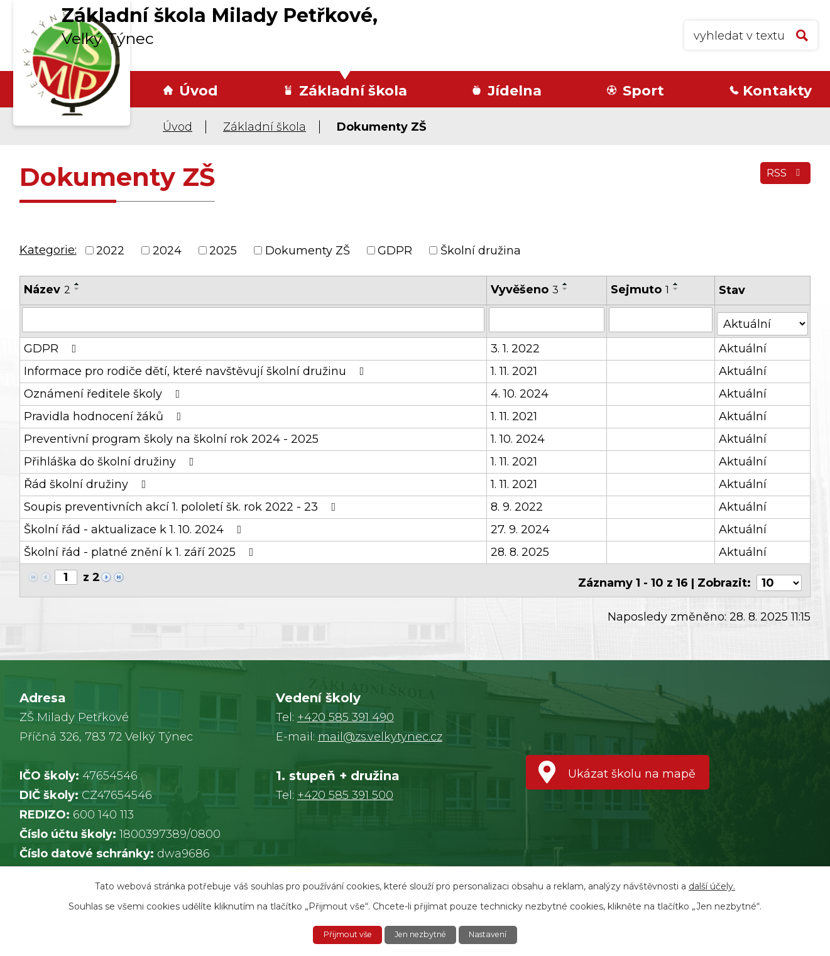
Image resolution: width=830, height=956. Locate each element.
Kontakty (777, 90)
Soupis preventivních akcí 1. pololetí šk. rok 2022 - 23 (182, 502)
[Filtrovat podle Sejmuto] (662, 319)
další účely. (712, 884)
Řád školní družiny (87, 480)
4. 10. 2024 (520, 389)
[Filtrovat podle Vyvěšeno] (547, 319)
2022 (110, 250)
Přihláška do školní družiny (111, 457)
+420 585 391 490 (345, 708)
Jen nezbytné (421, 934)
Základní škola (353, 90)
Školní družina (480, 250)
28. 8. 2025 (520, 548)
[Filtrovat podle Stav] (763, 318)
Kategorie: (48, 250)
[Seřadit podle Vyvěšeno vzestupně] (566, 283)
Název (47, 289)
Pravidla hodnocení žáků (105, 412)
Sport (643, 90)
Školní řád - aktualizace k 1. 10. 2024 (135, 525)
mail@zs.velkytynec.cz (380, 727)
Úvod (198, 90)
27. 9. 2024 (520, 525)
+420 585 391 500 (345, 786)
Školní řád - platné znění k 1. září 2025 (141, 548)
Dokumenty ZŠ (307, 250)
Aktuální (744, 344)
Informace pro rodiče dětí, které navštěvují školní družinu (196, 367)
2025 (223, 250)
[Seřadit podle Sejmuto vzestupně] (677, 283)
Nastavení (496, 934)
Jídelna (515, 90)
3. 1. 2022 (515, 344)
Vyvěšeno (525, 289)
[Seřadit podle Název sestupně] (77, 288)
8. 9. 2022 (517, 502)
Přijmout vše (340, 934)
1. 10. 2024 (518, 435)
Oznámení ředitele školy (104, 389)
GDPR (395, 250)
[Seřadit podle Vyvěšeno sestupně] (566, 288)
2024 (167, 250)
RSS (783, 179)
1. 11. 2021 (514, 367)
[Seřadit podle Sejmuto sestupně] (677, 288)
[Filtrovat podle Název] (253, 319)
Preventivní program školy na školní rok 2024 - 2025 (171, 435)
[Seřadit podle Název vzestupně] (77, 283)
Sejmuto (641, 289)
